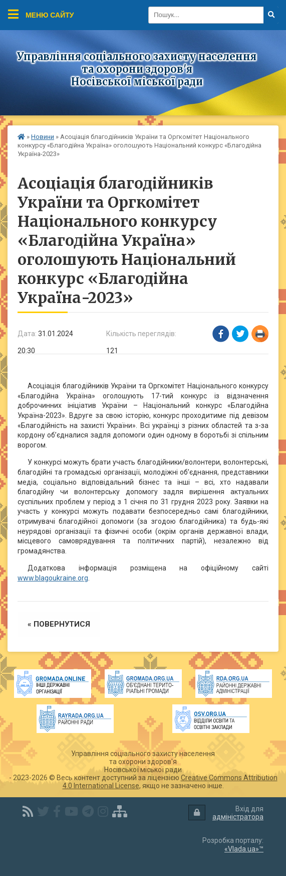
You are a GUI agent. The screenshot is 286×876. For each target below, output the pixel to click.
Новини (42, 136)
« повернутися (59, 624)
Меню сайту (41, 14)
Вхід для (225, 813)
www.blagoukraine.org (53, 578)
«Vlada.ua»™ (243, 849)
